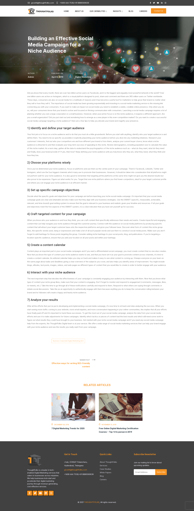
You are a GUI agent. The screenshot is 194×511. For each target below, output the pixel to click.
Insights (117, 11)
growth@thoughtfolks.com (75, 470)
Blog (131, 11)
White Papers (105, 472)
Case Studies (105, 469)
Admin (31, 77)
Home (66, 11)
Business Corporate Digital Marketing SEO (68, 341)
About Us (79, 11)
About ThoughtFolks (108, 462)
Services (103, 465)
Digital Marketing (83, 77)
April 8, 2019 (57, 77)
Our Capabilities (97, 11)
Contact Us (158, 11)
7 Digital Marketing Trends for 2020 (67, 428)
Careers (143, 11)
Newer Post (70, 363)
